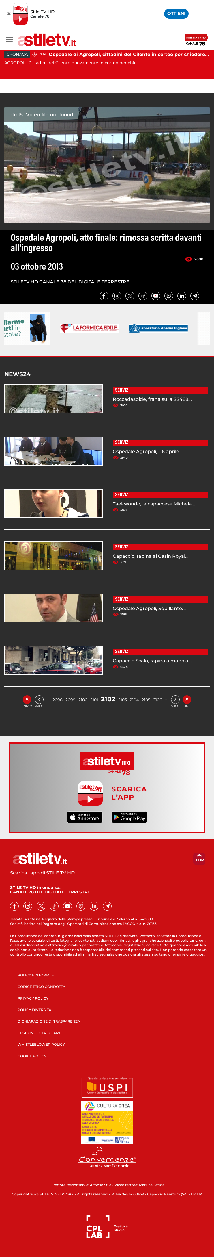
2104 (134, 699)
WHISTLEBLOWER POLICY (41, 1044)
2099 (70, 699)
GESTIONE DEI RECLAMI (39, 1033)
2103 (122, 699)
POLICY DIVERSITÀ (34, 1010)
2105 (146, 699)
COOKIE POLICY (32, 1056)
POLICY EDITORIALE (36, 975)
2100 (82, 699)
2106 (157, 699)
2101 (94, 699)
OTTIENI (176, 13)
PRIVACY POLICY (33, 998)
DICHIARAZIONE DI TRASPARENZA (49, 1021)
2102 (108, 699)
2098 (57, 699)
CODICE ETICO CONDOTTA (41, 987)
